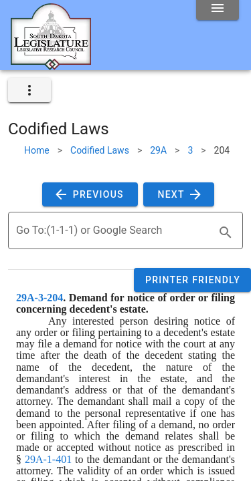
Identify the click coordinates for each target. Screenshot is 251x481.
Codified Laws (99, 150)
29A (158, 150)
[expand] (29, 90)
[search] (225, 232)
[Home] (51, 64)
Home (37, 150)
